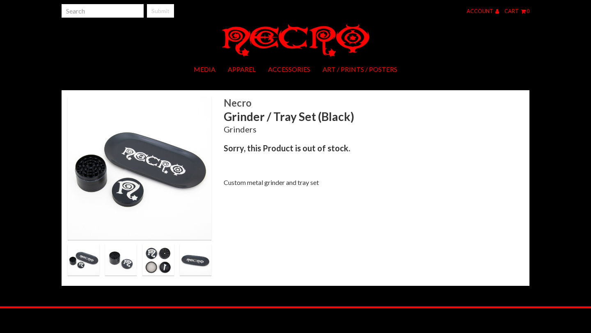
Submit (160, 10)
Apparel (242, 69)
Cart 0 (516, 11)
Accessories (289, 69)
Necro (238, 103)
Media (204, 69)
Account (483, 11)
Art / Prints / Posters (360, 69)
